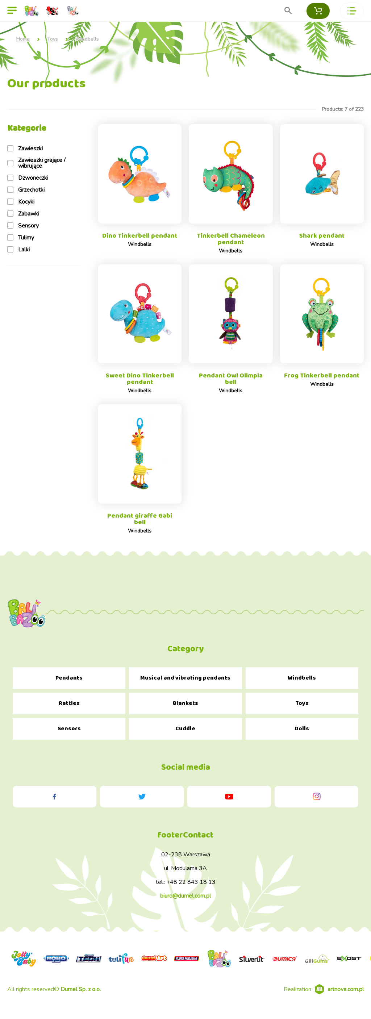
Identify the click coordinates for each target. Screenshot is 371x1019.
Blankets (185, 708)
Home (23, 39)
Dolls (302, 733)
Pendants (69, 682)
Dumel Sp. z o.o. (81, 994)
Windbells (302, 682)
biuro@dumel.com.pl (185, 900)
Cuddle (185, 733)
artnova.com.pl (346, 994)
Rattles (69, 708)
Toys (52, 39)
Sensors (69, 733)
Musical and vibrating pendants (185, 682)
